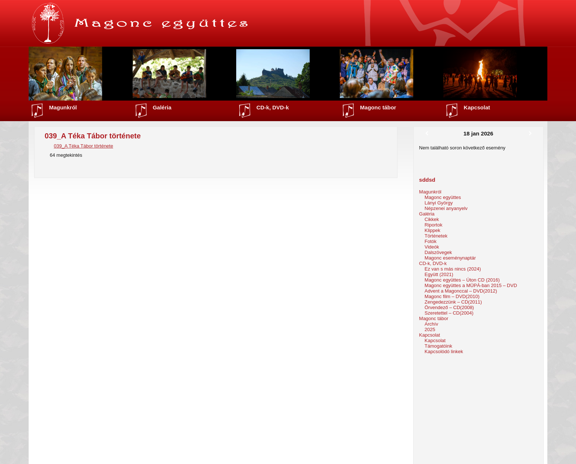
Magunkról (63, 107)
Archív (431, 324)
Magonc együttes (443, 197)
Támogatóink (438, 346)
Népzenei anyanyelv (446, 208)
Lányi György (439, 203)
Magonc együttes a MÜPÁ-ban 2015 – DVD (471, 285)
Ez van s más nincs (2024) (453, 269)
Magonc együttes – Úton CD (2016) (462, 280)
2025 (430, 329)
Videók (432, 247)
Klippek (432, 230)
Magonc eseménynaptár (450, 258)
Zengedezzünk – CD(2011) (453, 302)
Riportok (433, 225)
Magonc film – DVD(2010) (452, 296)
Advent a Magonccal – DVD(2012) (461, 291)
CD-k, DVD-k (272, 107)
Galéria (162, 107)
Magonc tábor (378, 107)
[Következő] (530, 133)
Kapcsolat (477, 107)
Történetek (436, 236)
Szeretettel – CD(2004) (449, 313)
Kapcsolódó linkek (444, 351)
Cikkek (432, 219)
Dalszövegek (438, 252)
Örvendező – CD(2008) (449, 307)
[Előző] (427, 133)
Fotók (431, 241)
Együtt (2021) (439, 274)
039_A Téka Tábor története (83, 146)
